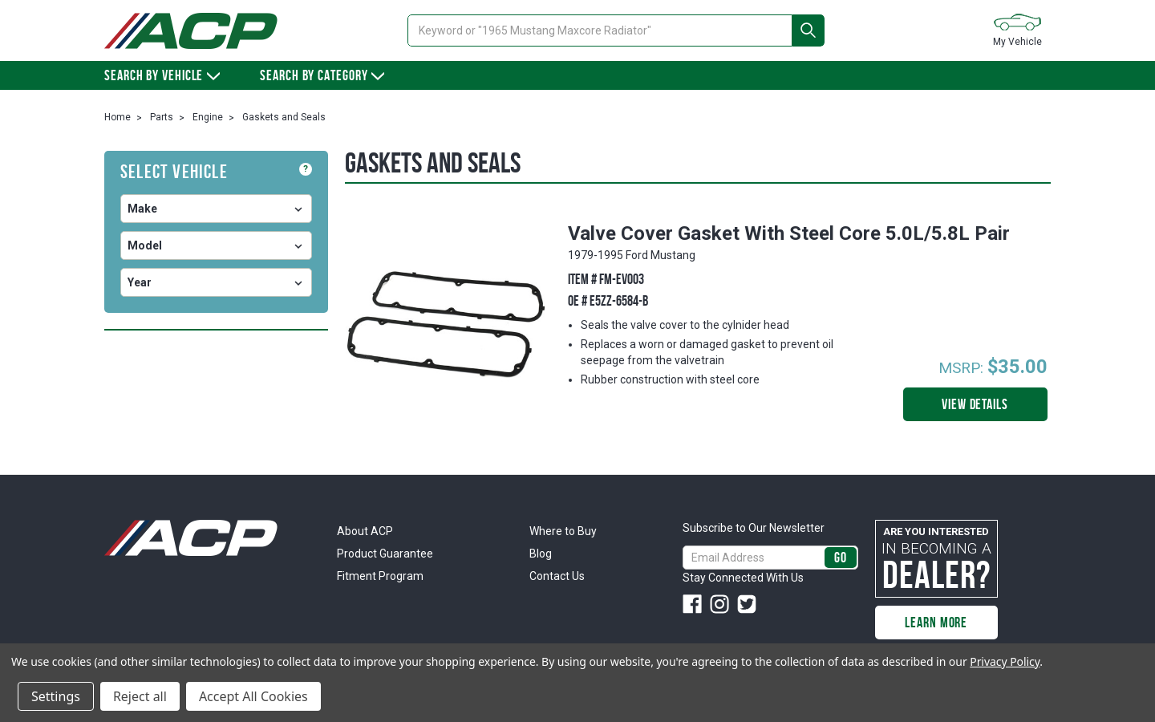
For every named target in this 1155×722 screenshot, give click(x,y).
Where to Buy (563, 531)
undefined (216, 209)
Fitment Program (380, 576)
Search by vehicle (162, 75)
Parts (161, 117)
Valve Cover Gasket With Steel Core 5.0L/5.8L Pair (789, 233)
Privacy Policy (1005, 661)
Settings (55, 696)
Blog (540, 553)
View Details (975, 404)
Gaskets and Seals (284, 117)
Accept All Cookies (253, 696)
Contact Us (557, 576)
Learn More (936, 623)
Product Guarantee (385, 553)
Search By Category (322, 75)
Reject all (140, 696)
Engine (207, 117)
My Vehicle (1017, 29)
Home (117, 117)
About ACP (365, 531)
